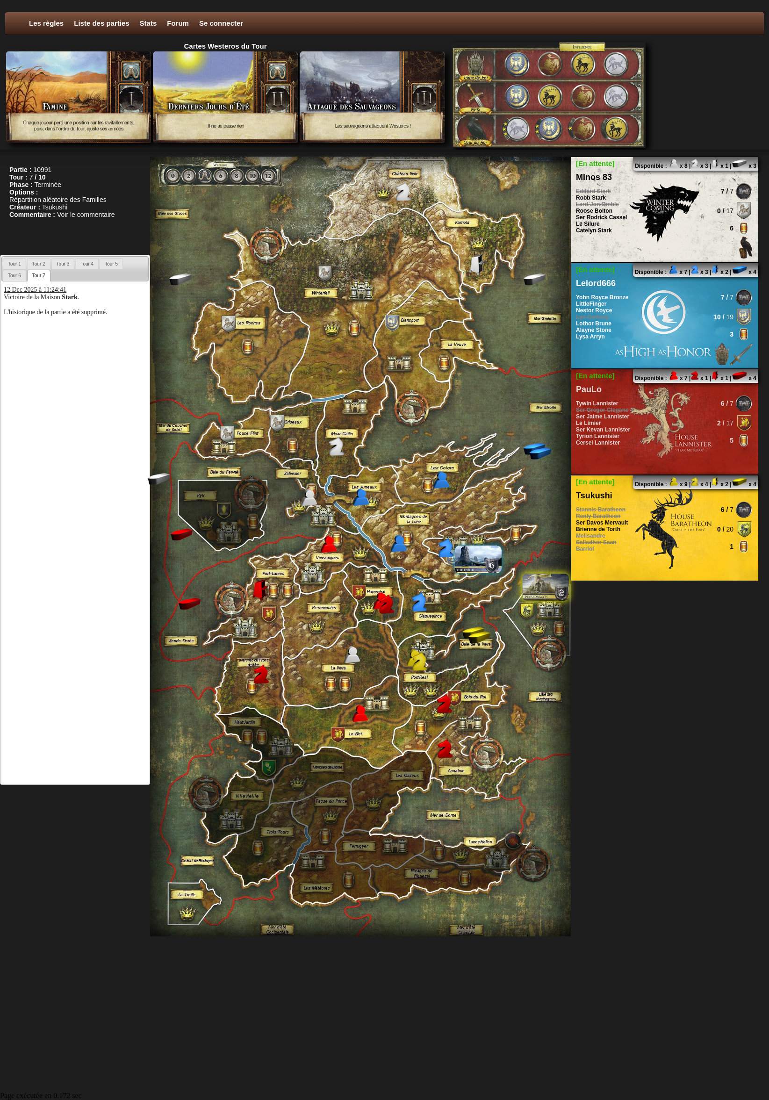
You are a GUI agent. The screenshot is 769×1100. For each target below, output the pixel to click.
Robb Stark (591, 197)
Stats (148, 23)
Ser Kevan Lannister (603, 429)
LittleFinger (591, 304)
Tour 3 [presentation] (63, 263)
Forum (178, 23)
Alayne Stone (593, 330)
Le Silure (588, 224)
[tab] (14, 263)
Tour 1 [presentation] (14, 263)
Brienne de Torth (598, 529)
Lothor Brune (593, 323)
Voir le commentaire (86, 214)
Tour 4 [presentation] (86, 263)
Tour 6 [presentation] (14, 275)
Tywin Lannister (597, 403)
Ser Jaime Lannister (602, 416)
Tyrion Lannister (597, 436)
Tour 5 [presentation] (111, 263)
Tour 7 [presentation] (38, 275)
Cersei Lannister (598, 442)
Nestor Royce (594, 310)
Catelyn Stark (594, 230)
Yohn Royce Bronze (602, 297)
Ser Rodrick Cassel (601, 217)
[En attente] (595, 163)
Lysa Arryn (590, 336)
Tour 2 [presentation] (38, 263)
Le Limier (588, 423)
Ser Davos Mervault (602, 522)
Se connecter (221, 23)
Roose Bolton (594, 211)
